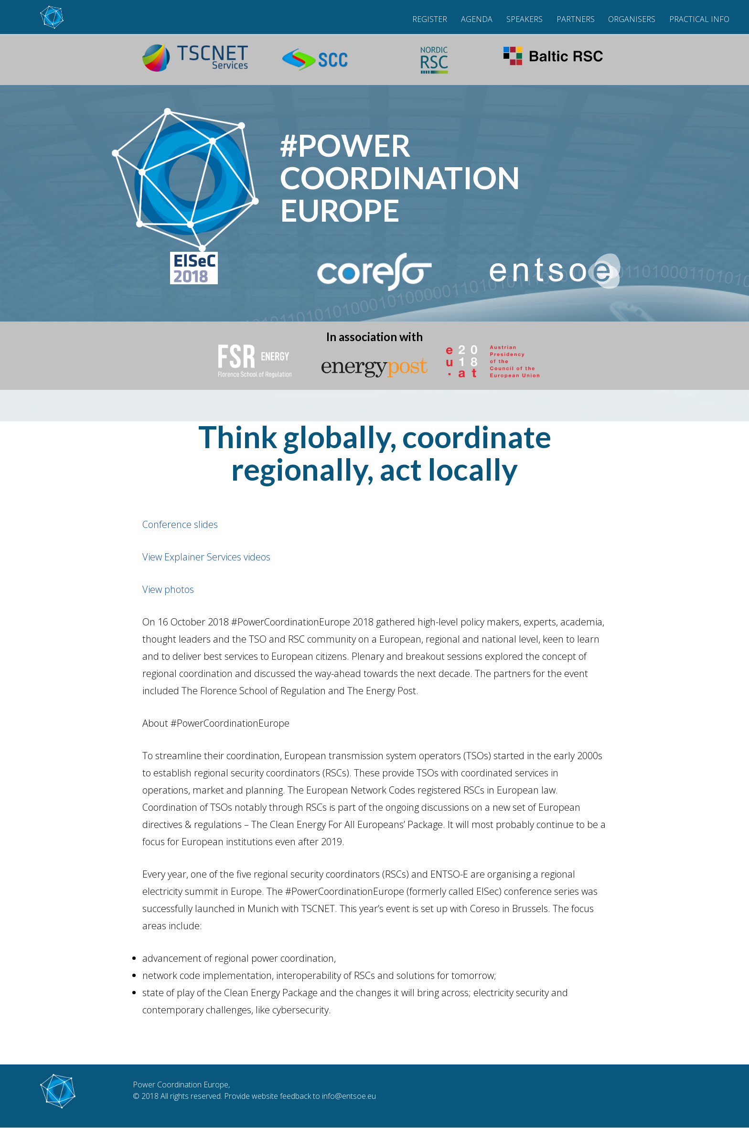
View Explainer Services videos (206, 556)
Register (429, 19)
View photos (168, 589)
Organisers (631, 19)
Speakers (524, 19)
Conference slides (180, 524)
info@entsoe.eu (349, 1096)
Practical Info (699, 19)
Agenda (476, 19)
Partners (575, 19)
